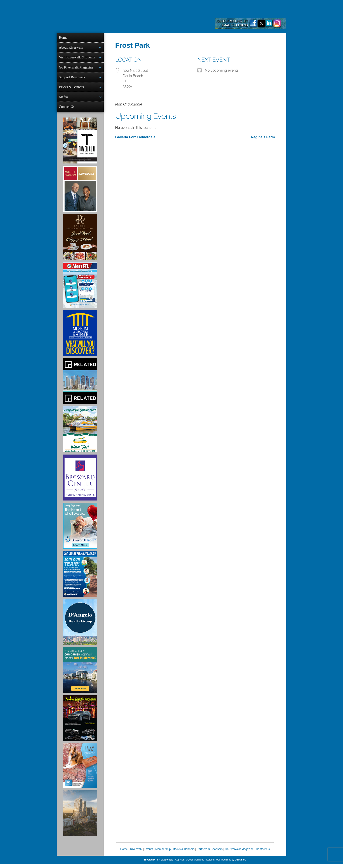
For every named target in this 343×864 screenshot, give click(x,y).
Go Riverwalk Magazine (76, 67)
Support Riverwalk (72, 77)
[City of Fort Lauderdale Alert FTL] (80, 285)
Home (63, 37)
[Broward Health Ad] (80, 526)
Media (63, 97)
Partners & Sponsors (209, 849)
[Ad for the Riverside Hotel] (80, 237)
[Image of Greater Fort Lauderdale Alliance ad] (80, 670)
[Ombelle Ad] (80, 813)
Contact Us (67, 107)
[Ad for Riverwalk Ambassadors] (80, 574)
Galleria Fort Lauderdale (135, 137)
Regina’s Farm (263, 137)
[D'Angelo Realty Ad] (80, 622)
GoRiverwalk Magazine (239, 849)
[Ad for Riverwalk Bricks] (80, 765)
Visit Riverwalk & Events (77, 57)
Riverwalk (136, 849)
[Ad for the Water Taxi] (80, 429)
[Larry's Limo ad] (80, 718)
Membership (163, 849)
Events (148, 849)
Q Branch (240, 859)
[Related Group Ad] (80, 381)
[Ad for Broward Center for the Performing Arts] (80, 477)
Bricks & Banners (71, 87)
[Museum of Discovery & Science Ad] (80, 333)
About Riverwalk (71, 47)
